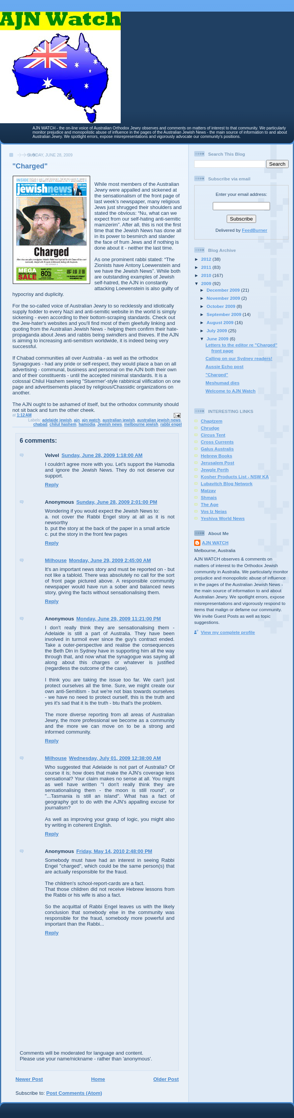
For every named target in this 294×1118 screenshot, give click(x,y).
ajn (77, 420)
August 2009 (221, 322)
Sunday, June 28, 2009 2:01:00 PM (116, 502)
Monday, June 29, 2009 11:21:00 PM (118, 619)
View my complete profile (228, 632)
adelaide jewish (57, 420)
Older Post (166, 1079)
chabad (40, 424)
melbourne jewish (141, 424)
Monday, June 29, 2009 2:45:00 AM (110, 560)
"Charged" (216, 374)
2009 (206, 283)
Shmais (209, 497)
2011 (206, 267)
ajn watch (91, 420)
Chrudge (210, 427)
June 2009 (218, 338)
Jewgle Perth (215, 469)
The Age (210, 504)
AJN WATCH (215, 542)
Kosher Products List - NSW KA (235, 476)
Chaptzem (211, 420)
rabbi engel (171, 424)
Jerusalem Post (217, 462)
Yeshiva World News (222, 518)
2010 (206, 275)
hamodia (87, 424)
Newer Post (29, 1079)
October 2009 (221, 306)
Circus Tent (213, 434)
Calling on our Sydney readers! (238, 358)
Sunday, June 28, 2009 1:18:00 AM (102, 455)
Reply (51, 485)
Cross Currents (217, 441)
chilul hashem (63, 424)
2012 (206, 259)
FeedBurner (254, 230)
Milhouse (56, 560)
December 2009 (224, 289)
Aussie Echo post (224, 366)
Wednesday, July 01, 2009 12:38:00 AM (115, 758)
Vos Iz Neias (214, 511)
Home (98, 1079)
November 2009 (224, 298)
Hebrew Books (216, 455)
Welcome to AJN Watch (230, 390)
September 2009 (225, 314)
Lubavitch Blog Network (227, 483)
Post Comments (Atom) (74, 1093)
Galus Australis (217, 448)
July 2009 (217, 330)
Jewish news (109, 424)
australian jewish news (159, 420)
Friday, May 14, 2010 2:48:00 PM (114, 851)
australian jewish (119, 420)
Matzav (208, 490)
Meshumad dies (222, 382)
